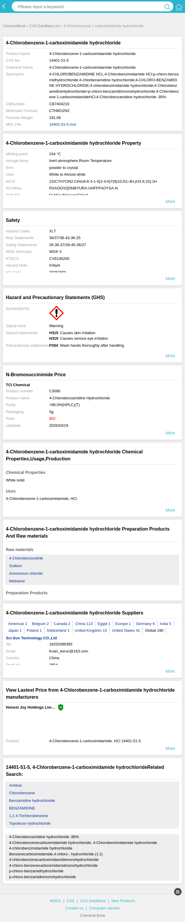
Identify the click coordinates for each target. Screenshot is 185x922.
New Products (123, 901)
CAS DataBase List (45, 26)
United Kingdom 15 (91, 630)
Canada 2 (62, 623)
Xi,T (52, 231)
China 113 (83, 623)
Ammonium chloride (26, 573)
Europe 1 (123, 623)
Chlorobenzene (22, 793)
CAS (71, 901)
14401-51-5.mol (62, 124)
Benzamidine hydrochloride (32, 800)
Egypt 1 (104, 623)
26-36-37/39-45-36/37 (67, 245)
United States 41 (126, 630)
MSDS (55, 901)
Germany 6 (145, 623)
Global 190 (154, 630)
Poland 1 (34, 630)
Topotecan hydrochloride (30, 823)
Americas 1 (17, 623)
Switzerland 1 (58, 630)
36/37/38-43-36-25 (64, 238)
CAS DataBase (93, 901)
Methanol (17, 581)
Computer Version (104, 908)
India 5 (165, 623)
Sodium (15, 566)
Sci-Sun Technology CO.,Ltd (31, 638)
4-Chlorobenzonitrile (26, 558)
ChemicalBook (14, 26)
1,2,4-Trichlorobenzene (28, 816)
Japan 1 (15, 630)
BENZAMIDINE (22, 808)
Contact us (74, 908)
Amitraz (15, 785)
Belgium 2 (40, 623)
